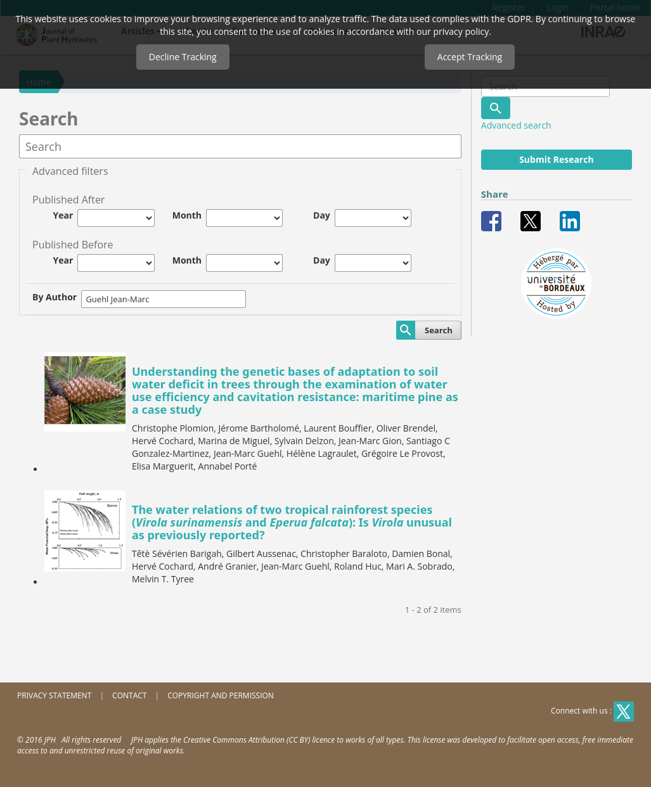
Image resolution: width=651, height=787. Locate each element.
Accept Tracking (469, 57)
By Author (54, 297)
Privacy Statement (54, 695)
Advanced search (516, 125)
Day (321, 215)
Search (439, 330)
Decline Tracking (183, 57)
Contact (129, 695)
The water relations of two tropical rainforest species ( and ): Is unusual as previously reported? (292, 522)
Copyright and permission (220, 695)
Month (187, 215)
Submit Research (556, 159)
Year (63, 215)
